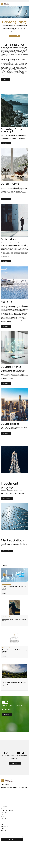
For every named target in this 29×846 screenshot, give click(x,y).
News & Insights (4, 826)
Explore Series (6, 498)
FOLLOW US (11, 839)
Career (2, 828)
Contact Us (3, 792)
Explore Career (14, 763)
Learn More (14, 36)
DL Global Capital (4, 818)
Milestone (3, 801)
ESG (2, 824)
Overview (3, 797)
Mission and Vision (5, 799)
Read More (4, 593)
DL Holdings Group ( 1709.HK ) (7, 810)
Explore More (4, 565)
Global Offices (4, 803)
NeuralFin (3, 816)
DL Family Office (4, 812)
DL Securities (3, 814)
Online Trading (4, 830)
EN (22, 1)
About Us (5, 79)
